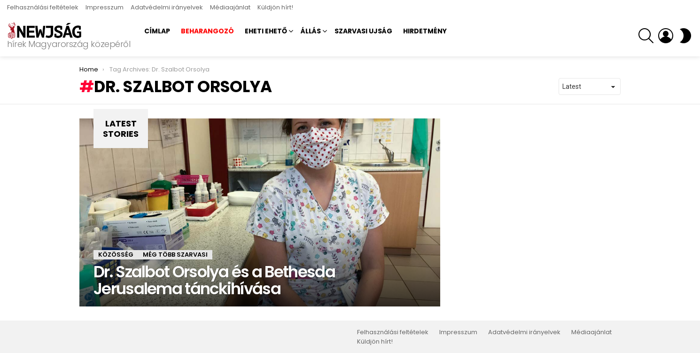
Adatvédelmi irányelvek (167, 7)
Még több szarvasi (175, 254)
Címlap (157, 31)
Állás (311, 31)
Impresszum (105, 7)
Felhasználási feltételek (42, 7)
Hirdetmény (425, 31)
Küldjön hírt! (275, 7)
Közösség (115, 254)
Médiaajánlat (230, 7)
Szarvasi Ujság (363, 31)
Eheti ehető (266, 31)
